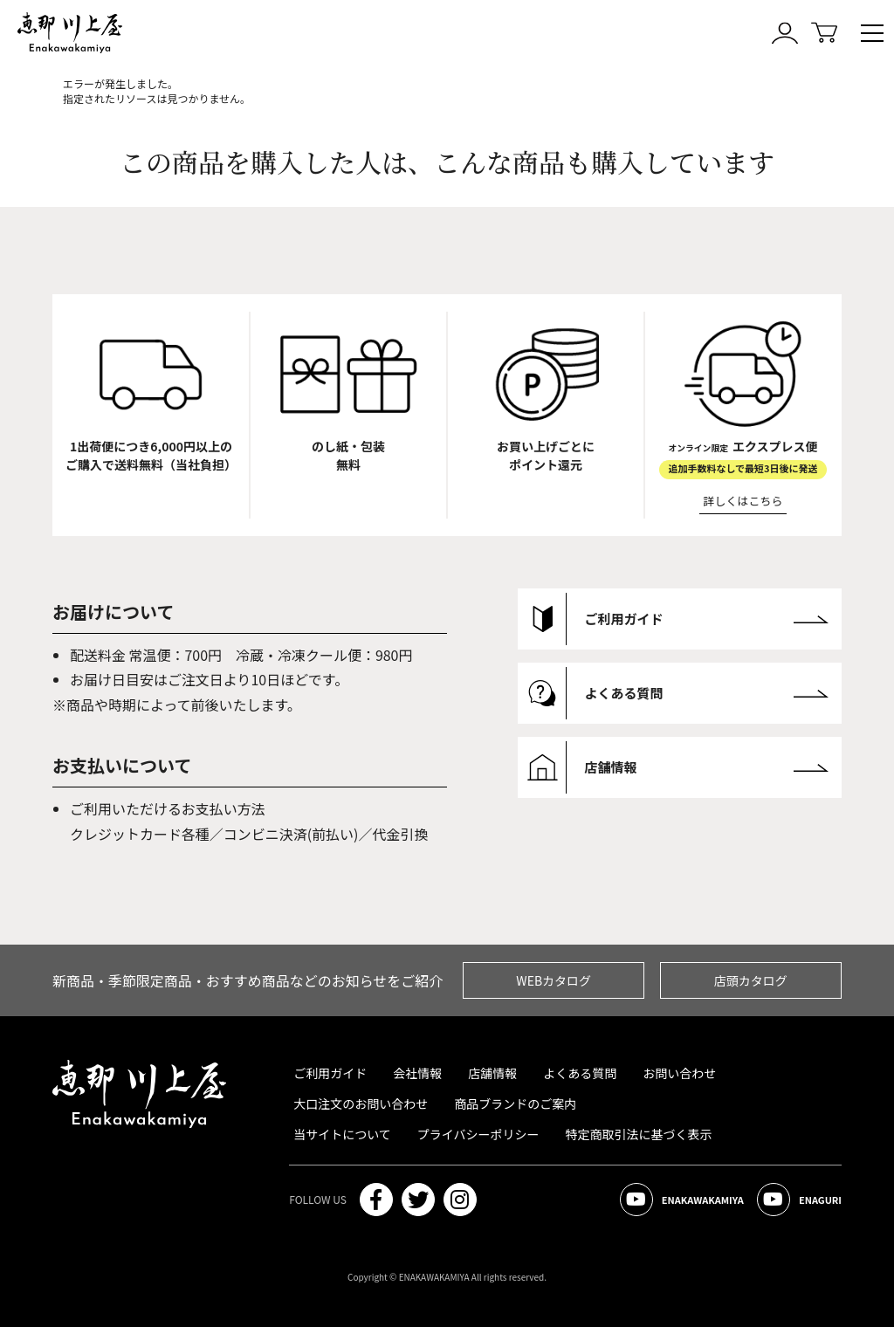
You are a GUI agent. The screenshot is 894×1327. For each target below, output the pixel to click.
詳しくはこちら (743, 500)
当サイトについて (342, 1134)
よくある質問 (579, 1073)
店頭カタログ (750, 980)
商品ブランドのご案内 (515, 1103)
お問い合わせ (679, 1073)
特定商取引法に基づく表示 (639, 1134)
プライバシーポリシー (478, 1134)
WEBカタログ (553, 980)
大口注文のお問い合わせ (360, 1103)
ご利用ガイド (330, 1073)
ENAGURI (799, 1199)
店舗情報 (492, 1073)
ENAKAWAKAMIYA (682, 1199)
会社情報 (417, 1073)
